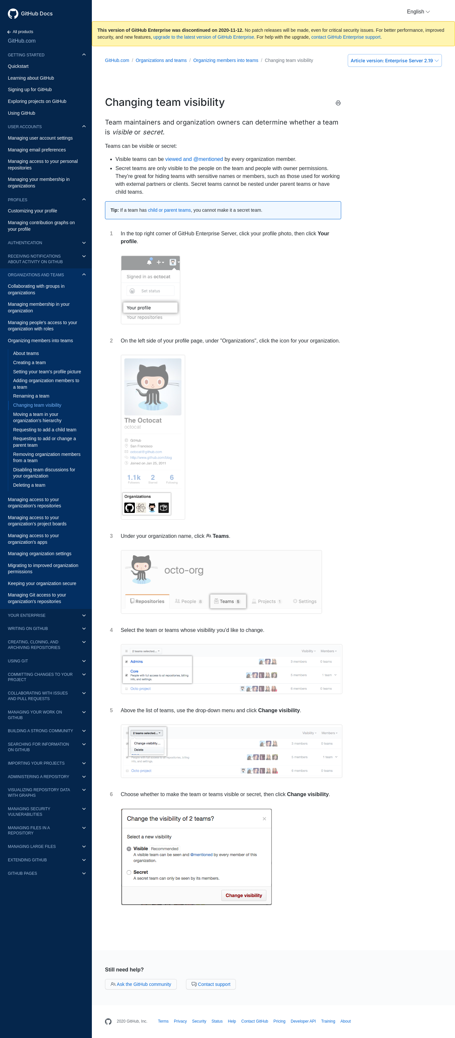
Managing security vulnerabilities (29, 812)
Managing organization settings (40, 553)
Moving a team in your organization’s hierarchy (37, 417)
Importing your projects (36, 763)
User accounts (25, 127)
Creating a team (29, 362)
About (346, 1021)
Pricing (280, 1021)
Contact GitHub (254, 1021)
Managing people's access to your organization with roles (42, 326)
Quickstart (18, 66)
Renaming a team (31, 396)
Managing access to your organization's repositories (34, 503)
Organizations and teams (36, 275)
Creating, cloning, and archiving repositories (34, 645)
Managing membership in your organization (39, 307)
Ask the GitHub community (141, 984)
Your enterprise (27, 615)
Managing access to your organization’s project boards (37, 521)
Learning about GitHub (31, 78)
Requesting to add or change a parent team (44, 442)
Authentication (25, 243)
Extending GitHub (27, 860)
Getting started (26, 55)
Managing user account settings (40, 138)
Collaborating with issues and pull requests (38, 696)
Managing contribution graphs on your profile (41, 226)
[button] (418, 11)
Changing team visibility (37, 405)
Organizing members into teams (40, 340)
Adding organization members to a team (46, 384)
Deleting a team (29, 485)
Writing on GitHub (28, 628)
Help (232, 1021)
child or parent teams (169, 210)
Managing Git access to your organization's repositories (37, 598)
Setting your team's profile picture (47, 371)
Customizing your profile (32, 210)
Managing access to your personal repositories (43, 164)
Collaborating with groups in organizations (36, 289)
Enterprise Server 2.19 (395, 60)
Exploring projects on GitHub (37, 101)
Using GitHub (21, 113)
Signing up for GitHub (30, 89)
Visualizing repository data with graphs (39, 793)
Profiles (17, 200)
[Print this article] (338, 104)
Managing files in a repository (29, 831)
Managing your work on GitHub (35, 715)
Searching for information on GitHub (38, 747)
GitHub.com (21, 41)
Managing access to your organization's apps (33, 539)
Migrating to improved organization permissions (43, 569)
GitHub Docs (37, 13)
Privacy (180, 1021)
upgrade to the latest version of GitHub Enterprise (203, 37)
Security (199, 1021)
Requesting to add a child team (44, 429)
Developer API (303, 1021)
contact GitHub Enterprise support (346, 37)
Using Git (18, 661)
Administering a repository (38, 776)
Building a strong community (40, 731)
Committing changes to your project (40, 677)
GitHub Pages (22, 873)
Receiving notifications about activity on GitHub (35, 259)
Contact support (211, 984)
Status (217, 1021)
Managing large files (32, 846)
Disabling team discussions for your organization (44, 473)
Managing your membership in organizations (39, 182)
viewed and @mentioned (194, 159)
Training (328, 1021)
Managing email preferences (37, 149)
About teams (26, 353)
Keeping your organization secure (42, 583)
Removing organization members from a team (46, 457)
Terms (163, 1021)
